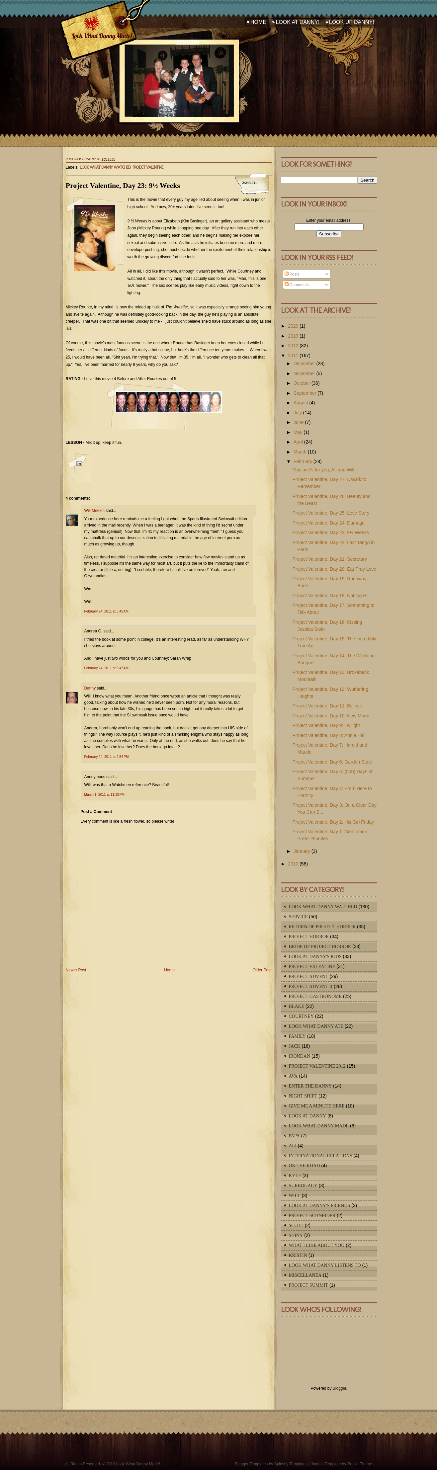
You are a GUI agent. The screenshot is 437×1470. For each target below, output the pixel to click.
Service (298, 916)
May (298, 432)
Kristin (298, 1255)
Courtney (301, 1016)
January (302, 851)
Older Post (262, 970)
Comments (297, 285)
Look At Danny (307, 1115)
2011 (293, 355)
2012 (293, 345)
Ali (293, 1145)
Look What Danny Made (319, 1125)
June (299, 422)
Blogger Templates (251, 1464)
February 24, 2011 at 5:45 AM (106, 611)
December (304, 363)
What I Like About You (317, 1245)
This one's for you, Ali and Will (323, 469)
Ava (293, 1076)
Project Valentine (147, 167)
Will (295, 1195)
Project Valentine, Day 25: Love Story (330, 513)
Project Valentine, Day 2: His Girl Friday (333, 822)
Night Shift (303, 1096)
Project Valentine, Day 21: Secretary (329, 559)
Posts (292, 274)
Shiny (296, 1235)
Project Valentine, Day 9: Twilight (326, 725)
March (300, 451)
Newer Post (76, 970)
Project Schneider (312, 1215)
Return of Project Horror (322, 926)
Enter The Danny (310, 1086)
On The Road (304, 1165)
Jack (295, 1046)
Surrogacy (303, 1185)
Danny (90, 688)
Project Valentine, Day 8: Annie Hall (328, 735)
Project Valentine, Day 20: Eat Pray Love (334, 569)
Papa (294, 1135)
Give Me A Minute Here (317, 1105)
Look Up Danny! (351, 22)
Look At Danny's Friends (319, 1205)
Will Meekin (94, 510)
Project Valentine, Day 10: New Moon (330, 715)
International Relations (320, 1155)
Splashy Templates (291, 1464)
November (304, 373)
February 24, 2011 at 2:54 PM (106, 757)
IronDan (299, 1056)
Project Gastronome (315, 996)
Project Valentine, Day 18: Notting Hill (330, 595)
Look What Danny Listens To (325, 1265)
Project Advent (308, 976)
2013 (293, 336)
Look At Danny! (297, 22)
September (305, 393)
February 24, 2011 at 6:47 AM (106, 668)
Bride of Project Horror (320, 946)
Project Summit (308, 1285)
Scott (296, 1225)
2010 (293, 863)
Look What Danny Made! (101, 36)
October (302, 383)
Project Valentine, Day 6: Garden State (332, 762)
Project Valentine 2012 (317, 1066)
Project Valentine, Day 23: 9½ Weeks (123, 185)
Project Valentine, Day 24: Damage (328, 523)
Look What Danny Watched (105, 167)
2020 (293, 326)
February (303, 461)
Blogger (339, 1388)
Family (297, 1036)
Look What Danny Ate (316, 1026)
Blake (297, 1006)
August (301, 402)
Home (258, 22)
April (298, 442)
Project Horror (309, 936)
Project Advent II (311, 986)
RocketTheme (359, 1464)
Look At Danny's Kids (315, 956)
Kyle (295, 1175)
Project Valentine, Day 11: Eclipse (327, 705)
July (298, 412)
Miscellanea (305, 1275)
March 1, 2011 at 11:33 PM (104, 794)
